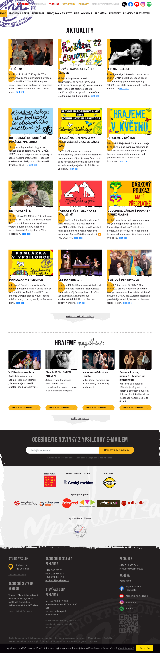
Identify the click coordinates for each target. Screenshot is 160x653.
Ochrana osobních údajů (41, 638)
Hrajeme (65, 343)
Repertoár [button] (38, 13)
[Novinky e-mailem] (62, 450)
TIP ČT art (15, 69)
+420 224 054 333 (54, 573)
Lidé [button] (76, 13)
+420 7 (122, 565)
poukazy (84, 4)
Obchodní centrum (20, 583)
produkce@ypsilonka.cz (131, 569)
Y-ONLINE (54, 4)
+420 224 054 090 (54, 577)
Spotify (126, 608)
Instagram (127, 602)
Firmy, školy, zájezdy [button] (59, 13)
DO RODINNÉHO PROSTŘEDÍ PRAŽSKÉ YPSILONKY (27, 139)
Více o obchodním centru (20, 611)
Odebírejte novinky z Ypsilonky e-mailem (80, 439)
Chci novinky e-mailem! (116, 450)
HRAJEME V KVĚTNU (121, 138)
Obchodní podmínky (17, 638)
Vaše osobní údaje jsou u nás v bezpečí (94, 458)
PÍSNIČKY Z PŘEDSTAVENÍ (136, 13)
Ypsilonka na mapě (17, 575)
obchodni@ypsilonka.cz (57, 580)
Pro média (101, 13)
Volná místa (125, 581)
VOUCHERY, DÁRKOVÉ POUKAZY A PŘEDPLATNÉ (129, 212)
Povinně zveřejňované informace (70, 638)
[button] (124, 4)
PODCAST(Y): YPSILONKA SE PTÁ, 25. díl (77, 212)
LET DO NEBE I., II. (70, 279)
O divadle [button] (86, 13)
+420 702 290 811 (54, 570)
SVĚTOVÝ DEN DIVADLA (123, 279)
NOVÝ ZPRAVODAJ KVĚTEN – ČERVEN (77, 70)
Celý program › (80, 418)
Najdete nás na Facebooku (130, 588)
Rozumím (145, 648)
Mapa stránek (94, 638)
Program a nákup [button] (18, 13)
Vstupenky (69, 4)
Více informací (126, 648)
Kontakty (115, 13)
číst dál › (20, 92)
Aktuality (80, 30)
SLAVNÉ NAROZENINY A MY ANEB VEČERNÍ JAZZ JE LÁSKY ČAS (78, 141)
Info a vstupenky (22, 407)
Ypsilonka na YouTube (133, 596)
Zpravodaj (39, 4)
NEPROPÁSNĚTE (20, 210)
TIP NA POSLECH (119, 69)
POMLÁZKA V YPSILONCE (26, 279)
